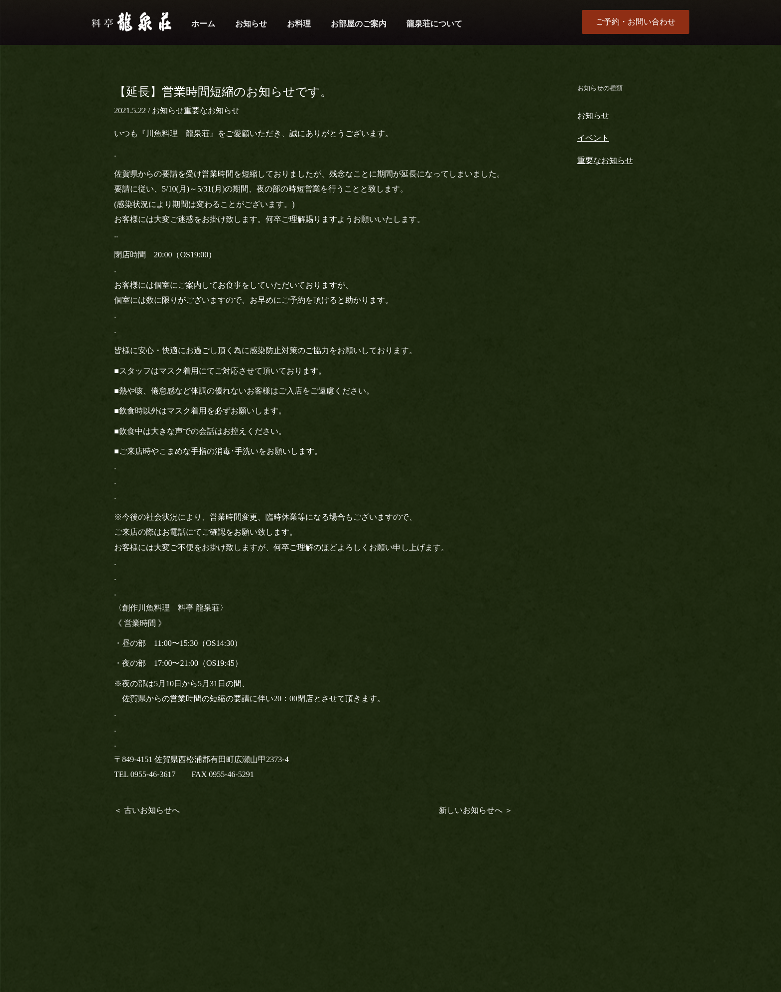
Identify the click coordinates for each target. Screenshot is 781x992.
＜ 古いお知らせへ (147, 810)
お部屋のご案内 (359, 23)
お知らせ (251, 23)
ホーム (203, 23)
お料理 (299, 23)
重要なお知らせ (212, 110)
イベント (593, 138)
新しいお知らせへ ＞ (476, 810)
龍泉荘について (434, 23)
